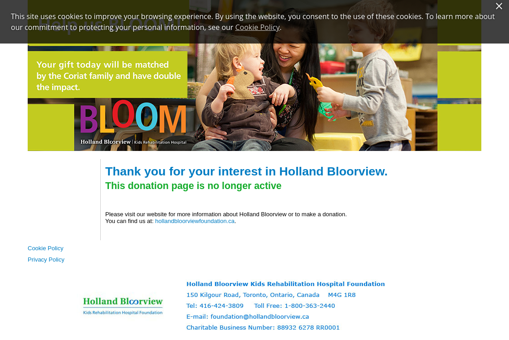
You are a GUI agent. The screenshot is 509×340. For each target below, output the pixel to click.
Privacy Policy (46, 259)
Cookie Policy (46, 248)
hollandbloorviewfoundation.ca (195, 221)
